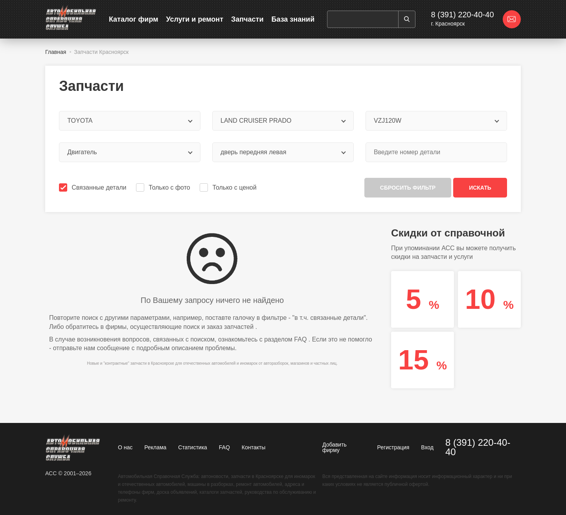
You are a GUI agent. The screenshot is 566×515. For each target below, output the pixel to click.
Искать (480, 188)
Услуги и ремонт (194, 19)
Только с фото (164, 187)
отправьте (67, 348)
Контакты (253, 447)
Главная (55, 52)
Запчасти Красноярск (101, 52)
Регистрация (393, 447)
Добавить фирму (334, 447)
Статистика (192, 447)
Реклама (155, 447)
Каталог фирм (133, 19)
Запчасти (247, 19)
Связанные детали (93, 187)
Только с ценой (228, 187)
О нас (125, 447)
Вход (427, 447)
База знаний (292, 19)
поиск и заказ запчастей (219, 326)
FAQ (300, 339)
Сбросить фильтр (408, 188)
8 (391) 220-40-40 (462, 14)
